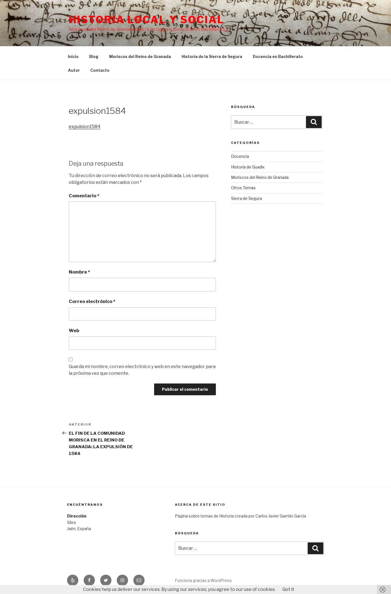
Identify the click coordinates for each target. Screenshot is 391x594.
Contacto (99, 70)
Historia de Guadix (248, 167)
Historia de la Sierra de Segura (212, 56)
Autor (74, 70)
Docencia (240, 156)
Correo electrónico (92, 301)
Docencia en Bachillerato (278, 56)
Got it (288, 589)
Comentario (84, 195)
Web (74, 330)
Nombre (79, 272)
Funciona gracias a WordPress (203, 580)
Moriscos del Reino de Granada (140, 56)
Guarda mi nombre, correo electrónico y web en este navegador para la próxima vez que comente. (142, 370)
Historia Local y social (147, 19)
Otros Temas (243, 187)
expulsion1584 (84, 126)
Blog (94, 56)
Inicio (73, 56)
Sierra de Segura (246, 198)
